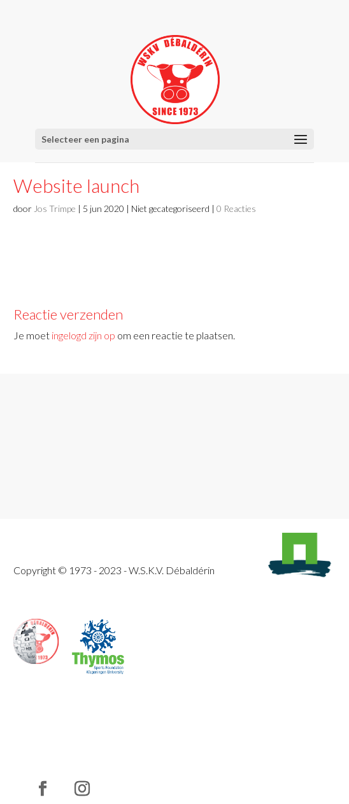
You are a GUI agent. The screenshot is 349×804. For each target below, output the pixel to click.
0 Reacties (236, 208)
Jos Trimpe (55, 208)
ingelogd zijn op (83, 335)
